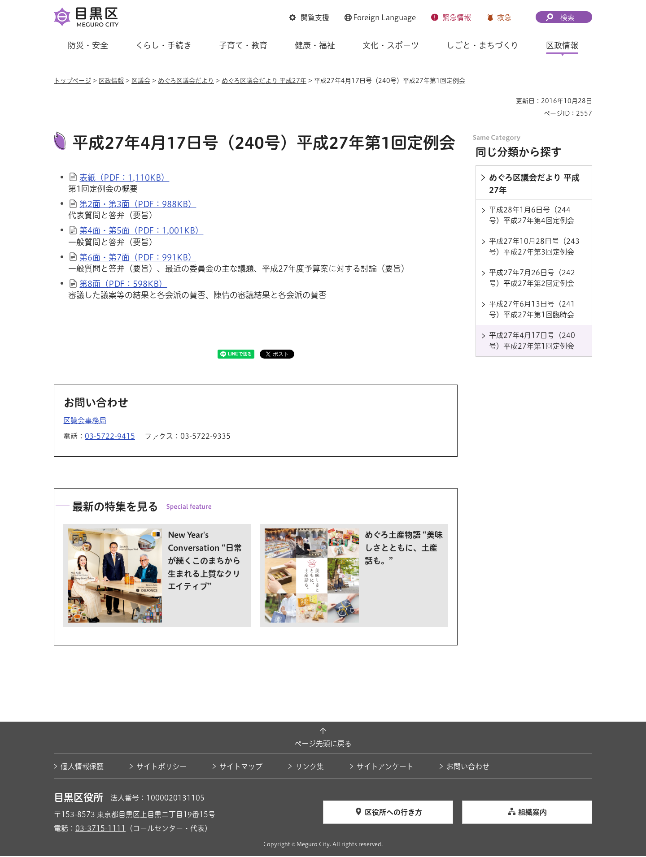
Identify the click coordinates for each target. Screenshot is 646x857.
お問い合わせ (467, 767)
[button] (309, 17)
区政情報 (111, 81)
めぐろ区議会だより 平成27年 (264, 81)
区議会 (140, 81)
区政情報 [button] (562, 45)
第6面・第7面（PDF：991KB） (137, 258)
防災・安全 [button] (88, 45)
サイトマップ (240, 767)
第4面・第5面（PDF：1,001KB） (141, 232)
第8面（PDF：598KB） (123, 285)
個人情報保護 (82, 767)
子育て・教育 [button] (243, 45)
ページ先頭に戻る (323, 745)
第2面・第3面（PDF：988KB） (137, 205)
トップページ (72, 81)
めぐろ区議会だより (186, 81)
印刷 (505, 101)
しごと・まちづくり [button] (482, 45)
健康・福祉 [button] (315, 45)
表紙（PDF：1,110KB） (124, 178)
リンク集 (309, 767)
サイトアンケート (385, 767)
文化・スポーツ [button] (390, 45)
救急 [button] (504, 17)
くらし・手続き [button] (163, 45)
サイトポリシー (161, 767)
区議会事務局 (84, 421)
